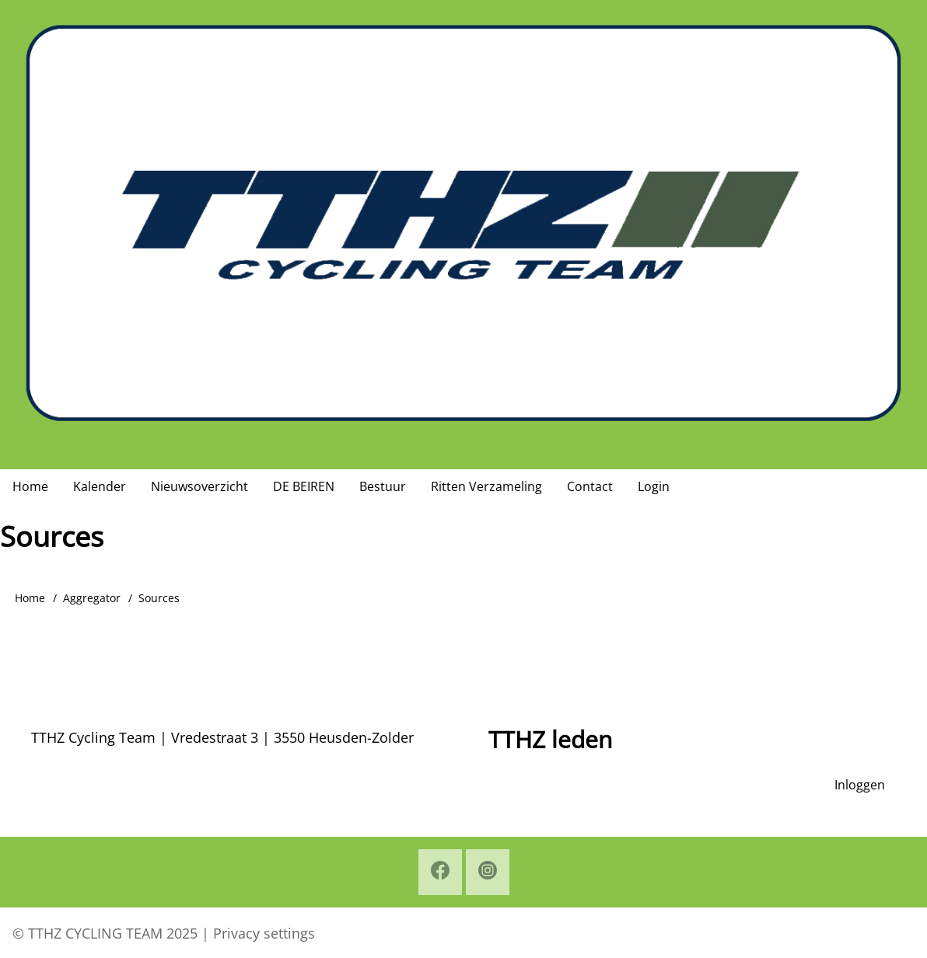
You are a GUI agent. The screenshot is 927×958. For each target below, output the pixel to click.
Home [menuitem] (30, 486)
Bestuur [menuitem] (382, 486)
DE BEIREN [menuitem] (303, 486)
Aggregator (92, 597)
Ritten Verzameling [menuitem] (486, 486)
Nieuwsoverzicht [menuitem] (199, 486)
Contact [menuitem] (590, 486)
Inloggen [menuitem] (859, 784)
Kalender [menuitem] (99, 486)
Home (30, 597)
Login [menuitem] (654, 486)
